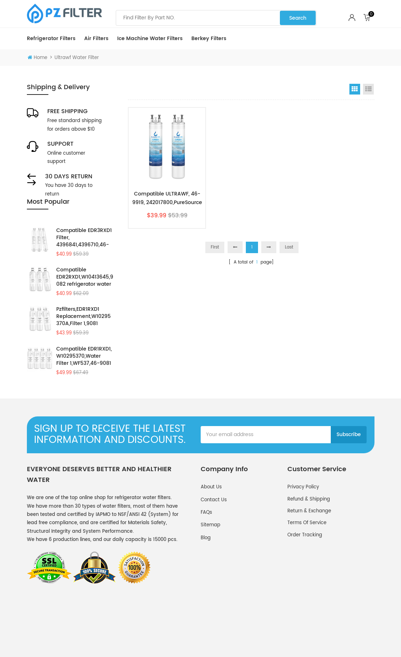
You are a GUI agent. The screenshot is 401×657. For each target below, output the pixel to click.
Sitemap (210, 548)
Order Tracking (304, 558)
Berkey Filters (208, 38)
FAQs (206, 536)
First (215, 247)
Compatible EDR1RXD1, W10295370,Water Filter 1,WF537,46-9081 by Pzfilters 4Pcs (84, 366)
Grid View (354, 89)
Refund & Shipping (308, 522)
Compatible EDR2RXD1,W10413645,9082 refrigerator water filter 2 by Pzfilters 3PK (84, 287)
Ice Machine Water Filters (150, 38)
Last (289, 247)
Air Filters (96, 38)
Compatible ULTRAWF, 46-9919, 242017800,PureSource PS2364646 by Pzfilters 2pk (167, 198)
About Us (211, 510)
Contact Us (214, 523)
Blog (206, 561)
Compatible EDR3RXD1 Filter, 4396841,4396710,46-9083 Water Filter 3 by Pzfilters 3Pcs (84, 247)
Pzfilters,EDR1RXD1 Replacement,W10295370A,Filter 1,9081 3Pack (83, 326)
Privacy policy (303, 510)
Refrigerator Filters (51, 38)
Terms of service (306, 546)
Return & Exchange (309, 534)
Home (37, 58)
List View (368, 89)
